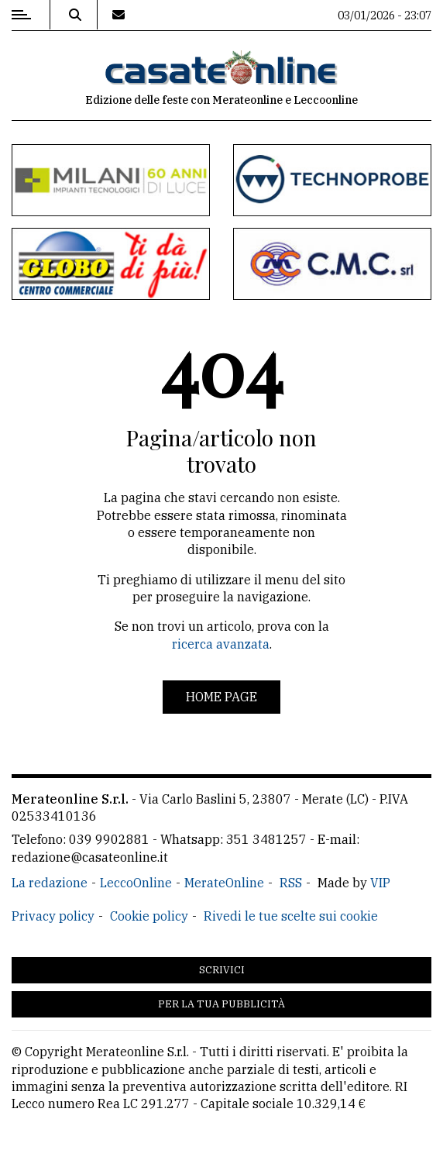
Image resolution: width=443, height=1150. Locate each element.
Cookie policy (149, 916)
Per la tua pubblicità (221, 1004)
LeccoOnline (136, 882)
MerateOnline (224, 882)
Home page (221, 696)
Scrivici (222, 969)
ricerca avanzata (221, 644)
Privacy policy (53, 916)
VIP (380, 882)
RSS (291, 882)
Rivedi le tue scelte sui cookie (291, 916)
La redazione (50, 882)
